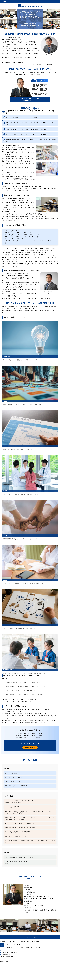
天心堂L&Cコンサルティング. (33, 934)
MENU (5, 1)
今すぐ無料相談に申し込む (30, 742)
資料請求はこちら (6, 951)
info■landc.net (6, 949)
